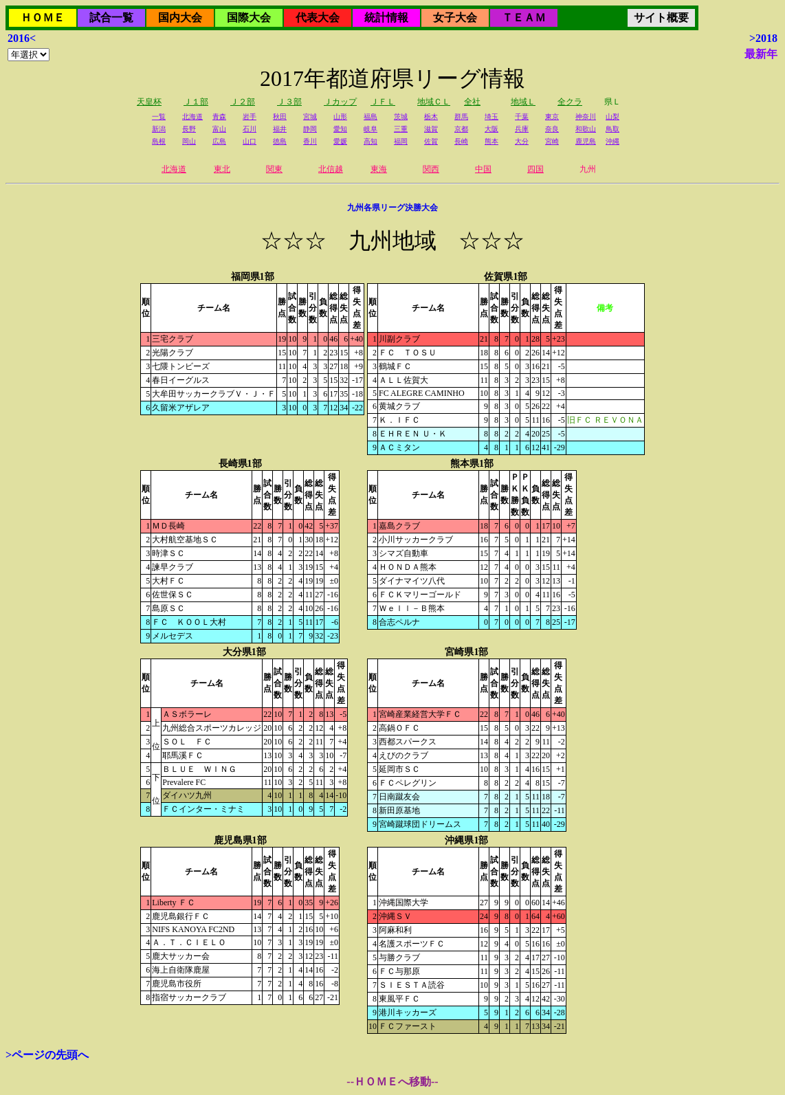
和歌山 (585, 129)
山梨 (612, 116)
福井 (280, 129)
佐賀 (431, 141)
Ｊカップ (340, 102)
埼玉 (491, 116)
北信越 (330, 169)
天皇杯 (149, 102)
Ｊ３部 (289, 102)
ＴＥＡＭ (524, 17)
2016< (22, 38)
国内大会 (180, 17)
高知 (370, 141)
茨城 (401, 116)
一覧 (159, 116)
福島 (370, 116)
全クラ (569, 102)
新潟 (159, 129)
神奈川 (585, 116)
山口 (249, 141)
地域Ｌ (523, 102)
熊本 (491, 141)
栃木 (431, 116)
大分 (522, 141)
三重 (401, 129)
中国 (483, 169)
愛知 (340, 129)
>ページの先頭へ (47, 1055)
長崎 (461, 141)
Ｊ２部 (242, 102)
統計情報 (386, 17)
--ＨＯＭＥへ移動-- (392, 1081)
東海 (379, 169)
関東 (274, 169)
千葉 (522, 116)
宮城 (310, 116)
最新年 (760, 54)
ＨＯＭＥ (43, 17)
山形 (340, 116)
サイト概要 (661, 17)
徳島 (280, 141)
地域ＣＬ (433, 102)
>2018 (763, 38)
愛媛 (340, 141)
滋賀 (431, 129)
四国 (535, 169)
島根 (159, 141)
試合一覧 (111, 17)
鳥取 (612, 129)
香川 (310, 141)
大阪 (491, 129)
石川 (249, 129)
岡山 (189, 141)
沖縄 (612, 141)
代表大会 (318, 17)
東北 (222, 169)
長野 (189, 129)
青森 (219, 116)
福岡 (401, 141)
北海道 (192, 116)
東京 (552, 116)
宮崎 (552, 141)
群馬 (461, 116)
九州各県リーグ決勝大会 (392, 207)
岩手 (249, 116)
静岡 (310, 129)
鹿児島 (585, 141)
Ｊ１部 (196, 102)
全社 (472, 102)
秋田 (280, 116)
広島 (219, 141)
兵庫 (522, 129)
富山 (219, 129)
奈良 (552, 129)
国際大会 (249, 17)
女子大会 (455, 17)
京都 (461, 129)
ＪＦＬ (383, 102)
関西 (431, 169)
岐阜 (370, 129)
